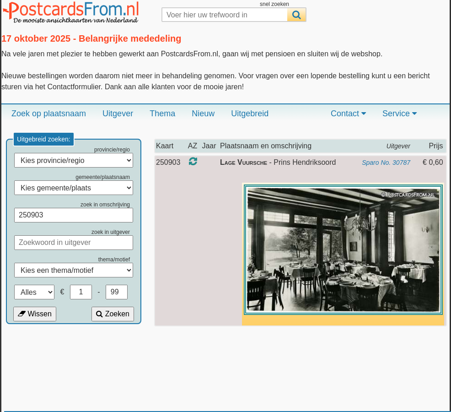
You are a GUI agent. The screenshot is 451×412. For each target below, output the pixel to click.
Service (399, 113)
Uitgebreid (249, 113)
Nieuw (203, 113)
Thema (162, 113)
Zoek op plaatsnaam (48, 113)
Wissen (35, 314)
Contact (348, 113)
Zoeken (112, 314)
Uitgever (117, 113)
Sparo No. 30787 (386, 162)
